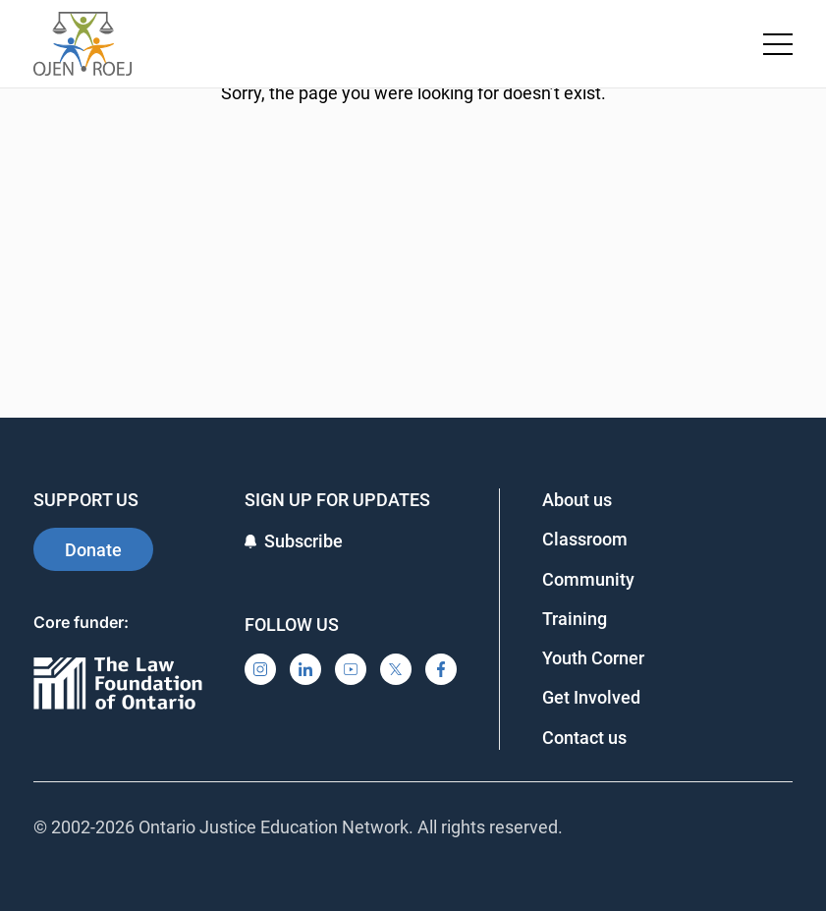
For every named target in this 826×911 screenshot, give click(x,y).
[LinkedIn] (305, 669)
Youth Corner (593, 658)
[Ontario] (117, 684)
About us (577, 499)
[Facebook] (441, 669)
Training (574, 618)
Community (588, 579)
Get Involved (591, 697)
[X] (396, 669)
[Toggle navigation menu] (778, 44)
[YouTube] (350, 669)
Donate (93, 550)
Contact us (584, 737)
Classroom (585, 539)
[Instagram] (260, 669)
